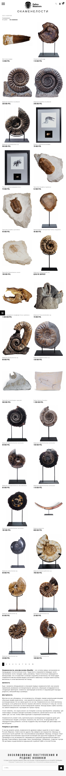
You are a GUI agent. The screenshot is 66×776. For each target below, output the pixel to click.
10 (32, 664)
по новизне (14, 20)
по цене (4, 20)
